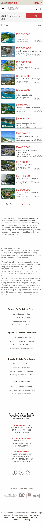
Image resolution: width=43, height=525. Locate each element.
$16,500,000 (23, 133)
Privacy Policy (22, 517)
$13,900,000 (23, 162)
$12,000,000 (23, 189)
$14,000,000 (23, 147)
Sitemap (27, 520)
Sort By (5, 25)
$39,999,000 (23, 34)
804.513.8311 (23, 446)
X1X (8, 37)
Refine (34, 16)
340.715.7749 (23, 462)
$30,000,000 (23, 48)
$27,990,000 (23, 76)
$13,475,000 (23, 175)
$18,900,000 (23, 118)
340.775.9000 (9, 3)
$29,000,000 (23, 62)
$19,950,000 (23, 104)
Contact (38, 3)
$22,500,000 (23, 89)
